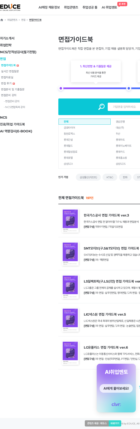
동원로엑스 (69, 133)
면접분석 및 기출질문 (13, 89)
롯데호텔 (68, 157)
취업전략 (5, 45)
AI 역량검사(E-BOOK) (16, 131)
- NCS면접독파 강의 (14, 107)
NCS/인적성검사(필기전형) (18, 52)
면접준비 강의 (8, 95)
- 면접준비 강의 (11, 101)
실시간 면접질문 (10, 71)
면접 (3, 59)
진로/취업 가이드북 (12, 124)
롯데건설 (68, 139)
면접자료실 (7, 77)
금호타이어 (69, 127)
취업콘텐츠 (71, 7)
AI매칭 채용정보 (49, 7)
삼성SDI (68, 163)
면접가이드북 (10, 65)
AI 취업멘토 (110, 6)
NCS (3, 117)
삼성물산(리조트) (88, 177)
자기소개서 (7, 38)
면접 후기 (8, 83)
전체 (66, 121)
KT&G (109, 177)
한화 (125, 177)
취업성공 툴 (90, 7)
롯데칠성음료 (70, 151)
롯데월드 (68, 145)
